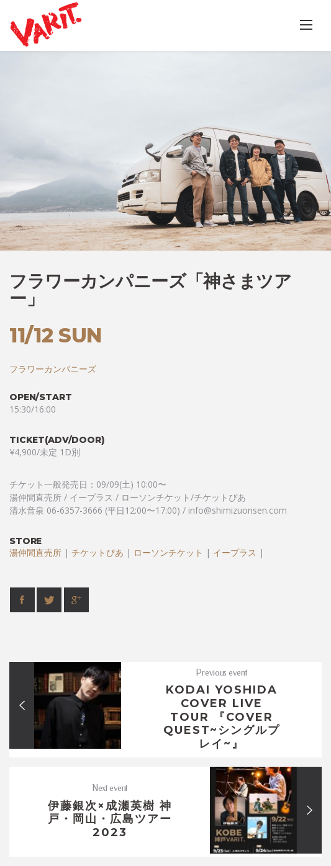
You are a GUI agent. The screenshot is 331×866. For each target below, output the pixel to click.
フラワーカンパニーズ (52, 369)
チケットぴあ (97, 552)
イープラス (234, 552)
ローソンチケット (168, 552)
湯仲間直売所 (35, 552)
